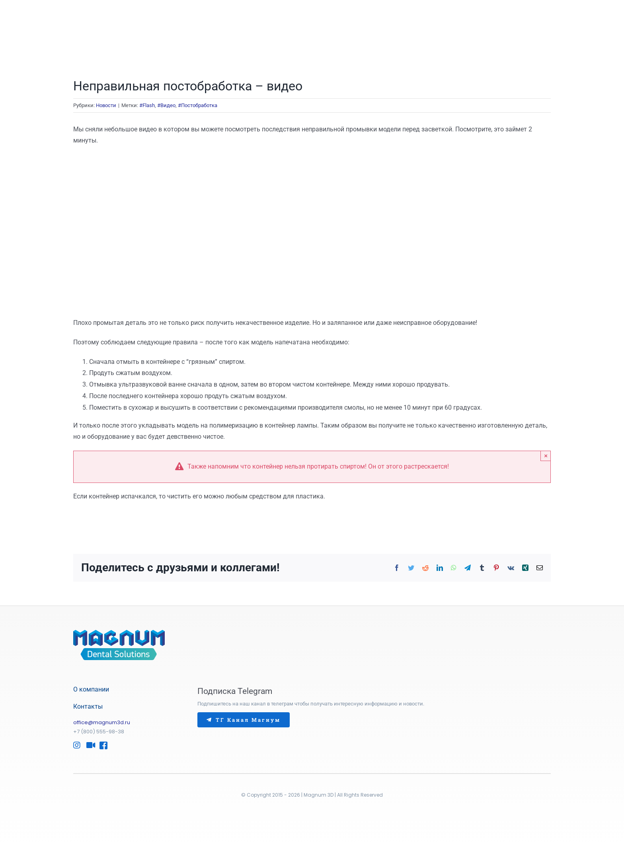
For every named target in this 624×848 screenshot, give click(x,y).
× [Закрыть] (546, 455)
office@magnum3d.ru (101, 722)
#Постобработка (197, 105)
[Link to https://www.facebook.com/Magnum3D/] (101, 745)
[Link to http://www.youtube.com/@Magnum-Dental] (88, 745)
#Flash (147, 105)
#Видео (166, 105)
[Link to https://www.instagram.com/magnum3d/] (75, 745)
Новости (106, 105)
